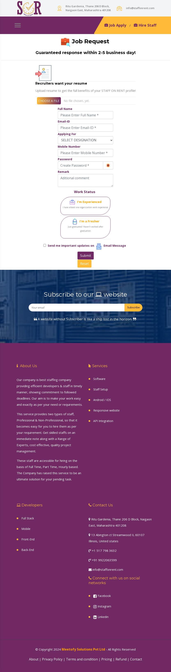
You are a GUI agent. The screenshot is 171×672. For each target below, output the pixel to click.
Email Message (116, 246)
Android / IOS (102, 400)
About (33, 659)
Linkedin (101, 617)
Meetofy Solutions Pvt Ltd (83, 649)
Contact (136, 659)
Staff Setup (100, 389)
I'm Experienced (85, 204)
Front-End (28, 539)
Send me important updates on (72, 246)
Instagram (102, 606)
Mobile (25, 529)
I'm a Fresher (85, 225)
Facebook (102, 596)
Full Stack (27, 518)
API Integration (103, 421)
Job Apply (115, 25)
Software (99, 379)
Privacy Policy (52, 659)
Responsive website (106, 410)
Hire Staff (145, 25)
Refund (121, 659)
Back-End (27, 550)
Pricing (106, 659)
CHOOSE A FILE (48, 101)
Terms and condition (82, 659)
